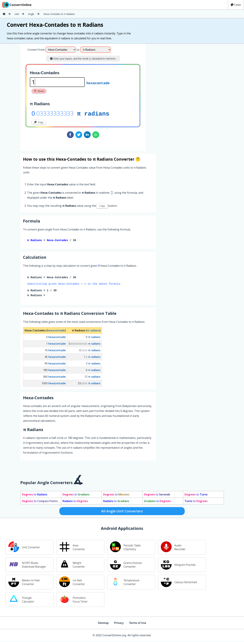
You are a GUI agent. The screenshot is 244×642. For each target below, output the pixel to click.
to (34, 495)
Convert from (36, 50)
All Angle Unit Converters (122, 511)
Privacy (119, 623)
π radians (93, 113)
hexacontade (98, 82)
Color (236, 5)
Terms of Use (137, 623)
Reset (39, 91)
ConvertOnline (16, 5)
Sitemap (103, 623)
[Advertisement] (173, 96)
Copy (38, 122)
